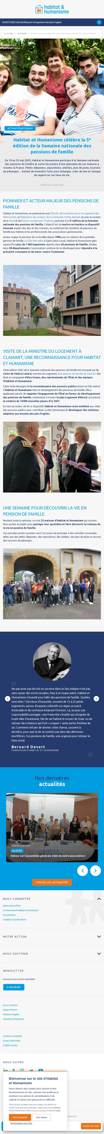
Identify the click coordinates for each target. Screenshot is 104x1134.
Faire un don (91, 1126)
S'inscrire (14, 987)
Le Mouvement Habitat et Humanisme (20, 910)
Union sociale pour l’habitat (38, 220)
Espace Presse (10, 1010)
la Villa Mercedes (33, 240)
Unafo (55, 213)
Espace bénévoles (12, 1040)
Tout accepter (20, 1117)
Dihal (11, 220)
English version (10, 1045)
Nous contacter (10, 1005)
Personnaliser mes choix (21, 1123)
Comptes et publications (14, 919)
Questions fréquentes (13, 1019)
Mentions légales (11, 1014)
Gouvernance (9, 915)
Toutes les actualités (52, 882)
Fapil (77, 217)
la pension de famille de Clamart (77, 373)
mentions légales (38, 1110)
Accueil (10, 33)
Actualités (22, 33)
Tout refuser (41, 1117)
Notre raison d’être (12, 905)
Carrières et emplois (12, 1036)
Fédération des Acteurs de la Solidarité (41, 217)
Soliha (67, 217)
